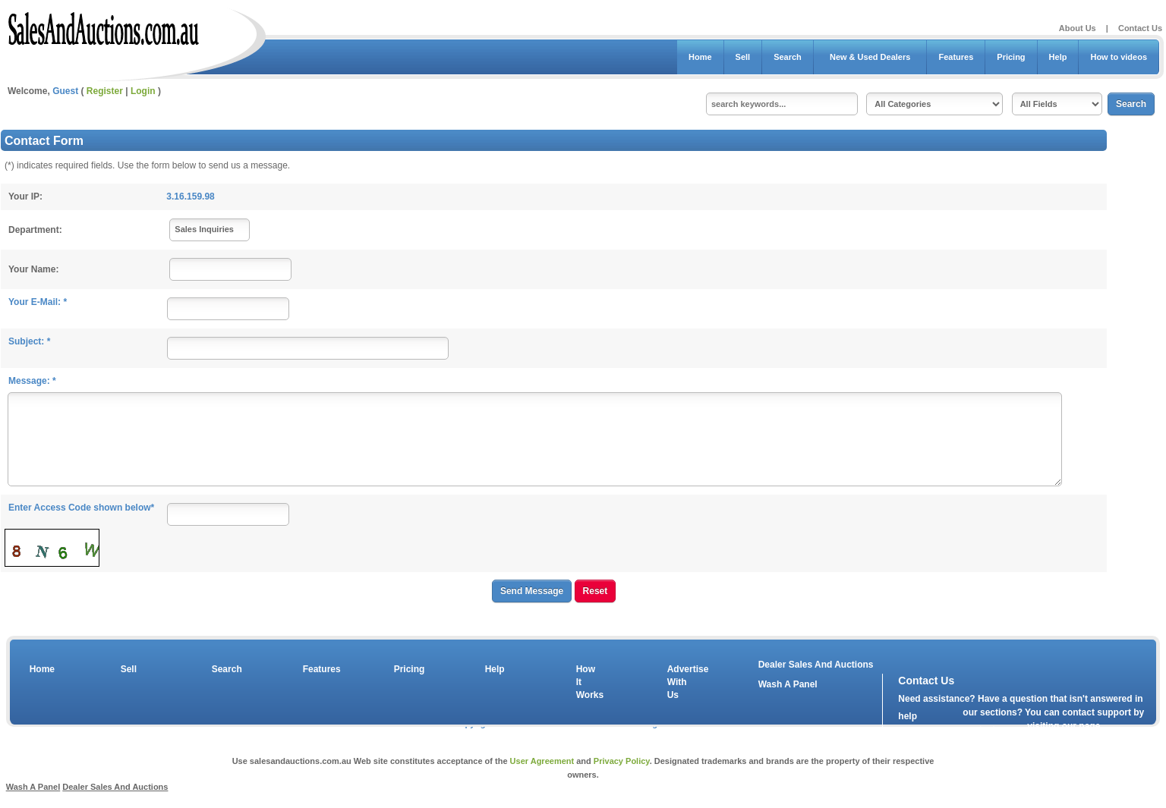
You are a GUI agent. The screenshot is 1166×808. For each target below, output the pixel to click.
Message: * (32, 381)
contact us (985, 730)
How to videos (1118, 56)
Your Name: (33, 269)
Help (1058, 56)
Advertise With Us (678, 682)
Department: (35, 230)
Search (788, 56)
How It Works (587, 682)
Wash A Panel (33, 786)
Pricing (1011, 56)
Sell (743, 56)
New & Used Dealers (870, 56)
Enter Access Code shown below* (81, 507)
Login (143, 91)
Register (105, 91)
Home (700, 56)
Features (955, 56)
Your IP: (25, 196)
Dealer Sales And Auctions (816, 664)
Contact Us (1140, 28)
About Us (1077, 28)
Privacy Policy (622, 761)
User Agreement (542, 761)
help (907, 716)
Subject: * (29, 341)
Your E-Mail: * (37, 302)
